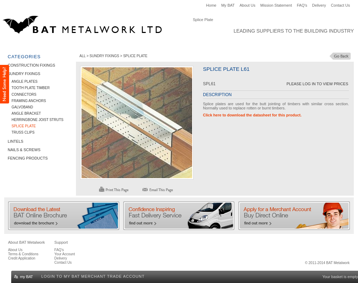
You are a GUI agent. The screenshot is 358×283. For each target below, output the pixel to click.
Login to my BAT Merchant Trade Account (93, 276)
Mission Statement (276, 5)
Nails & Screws (152, 44)
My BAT (227, 5)
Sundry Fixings (85, 44)
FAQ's (302, 5)
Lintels (118, 44)
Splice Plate (24, 126)
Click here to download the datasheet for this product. (252, 115)
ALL (82, 56)
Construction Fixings (33, 44)
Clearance (241, 44)
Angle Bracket (26, 113)
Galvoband (22, 107)
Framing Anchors (29, 101)
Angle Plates (24, 81)
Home (211, 5)
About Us (247, 5)
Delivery (319, 5)
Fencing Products (199, 44)
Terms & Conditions (23, 254)
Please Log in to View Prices (317, 84)
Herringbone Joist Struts (37, 120)
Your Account (64, 254)
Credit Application (21, 258)
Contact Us (340, 5)
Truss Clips (23, 132)
